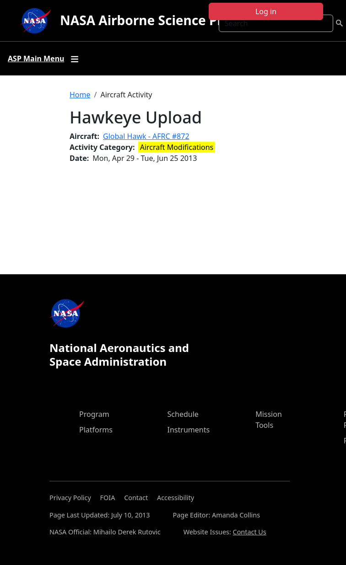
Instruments (189, 430)
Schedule (183, 414)
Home (80, 95)
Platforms (96, 430)
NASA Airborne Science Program (162, 20)
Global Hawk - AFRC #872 (146, 136)
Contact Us (249, 532)
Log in (265, 11)
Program (94, 414)
